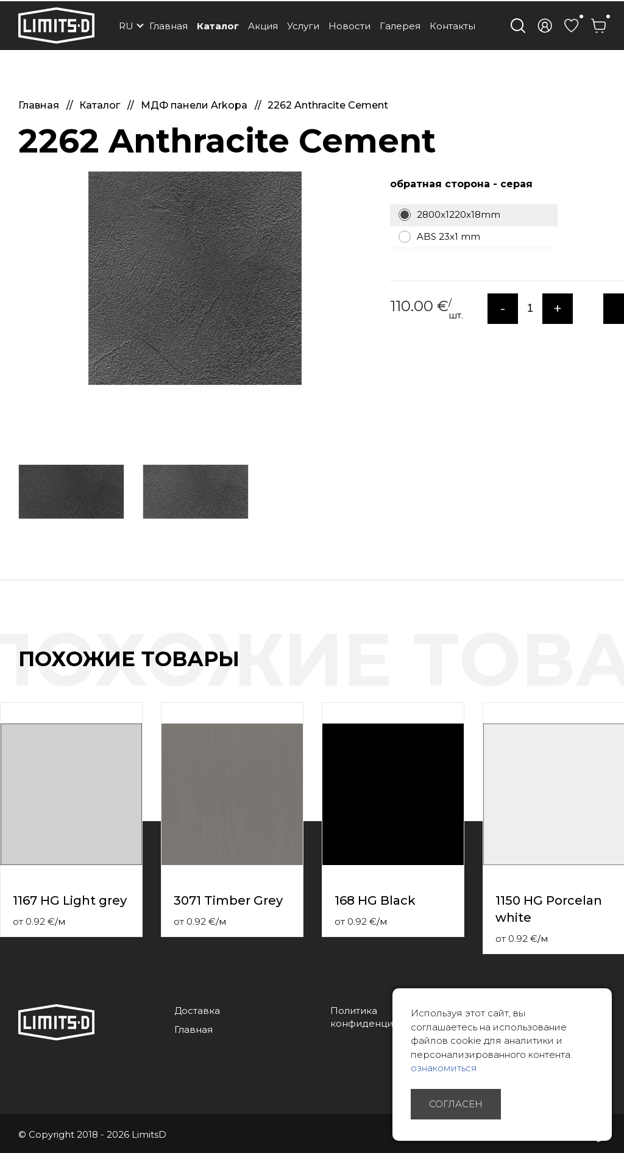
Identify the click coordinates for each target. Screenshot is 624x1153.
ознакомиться (444, 1068)
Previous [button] (592, 672)
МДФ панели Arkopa (195, 105)
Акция (263, 26)
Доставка (197, 1010)
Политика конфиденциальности (383, 1017)
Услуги (303, 26)
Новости (349, 26)
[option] (195, 278)
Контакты (452, 26)
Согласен (456, 1104)
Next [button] (616, 672)
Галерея (400, 26)
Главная (168, 26)
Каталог (218, 26)
